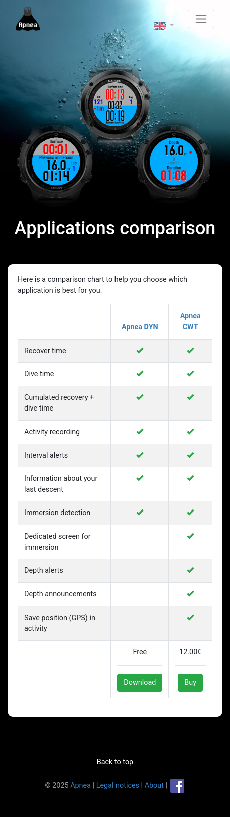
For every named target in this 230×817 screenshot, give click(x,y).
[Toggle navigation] (201, 19)
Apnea (80, 785)
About (154, 785)
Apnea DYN (140, 327)
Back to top (115, 762)
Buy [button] (190, 682)
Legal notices (117, 785)
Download (140, 682)
